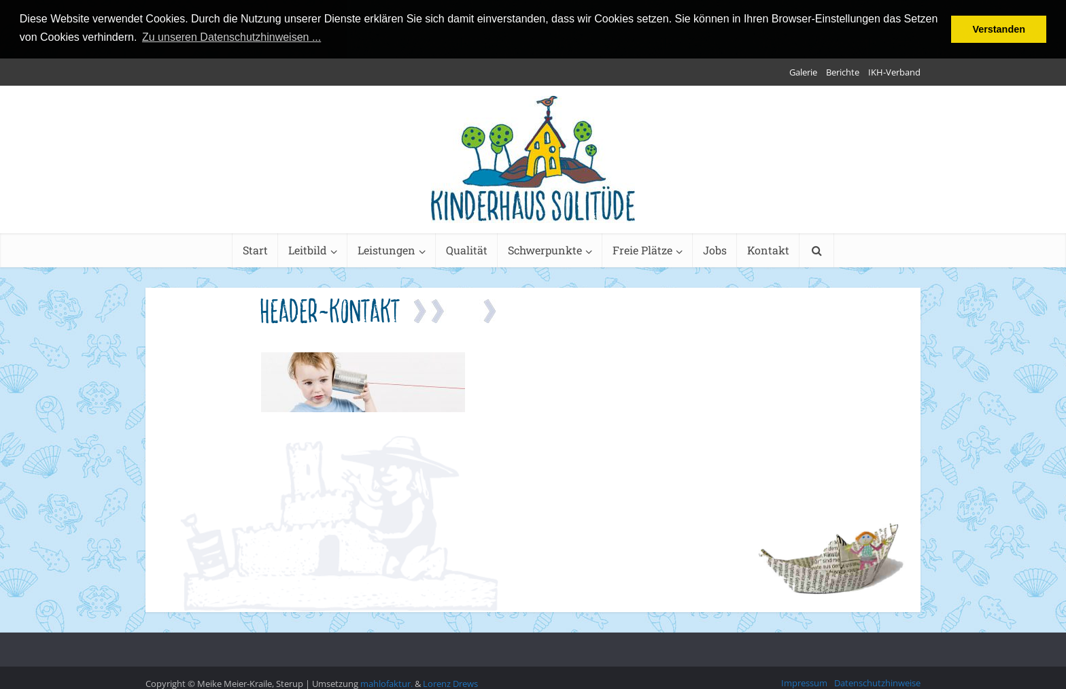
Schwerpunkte (545, 249)
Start (255, 249)
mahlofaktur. (386, 683)
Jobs (715, 249)
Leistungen (386, 249)
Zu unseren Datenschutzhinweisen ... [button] (231, 37)
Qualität (466, 249)
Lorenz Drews (450, 683)
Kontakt (768, 249)
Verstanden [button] (998, 29)
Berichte (842, 71)
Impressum (804, 682)
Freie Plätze (642, 249)
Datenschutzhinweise (877, 682)
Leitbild (307, 249)
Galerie (803, 71)
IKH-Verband (894, 71)
